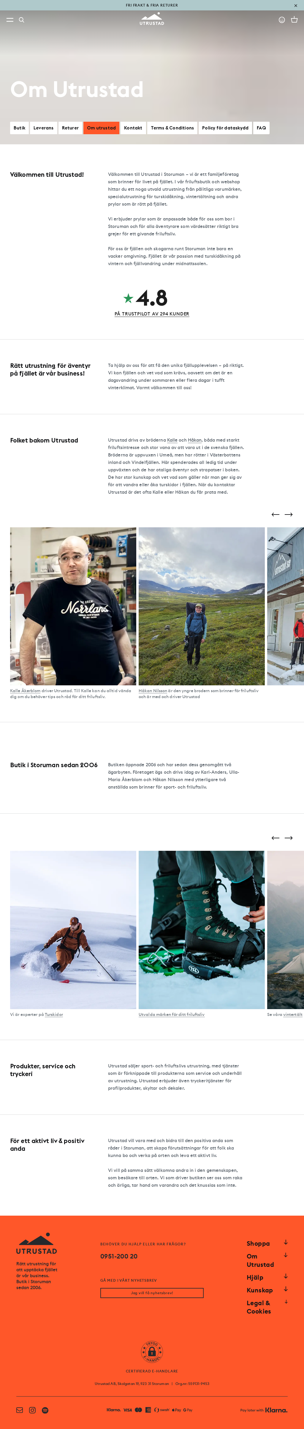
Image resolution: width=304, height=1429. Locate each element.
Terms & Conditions (172, 128)
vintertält (293, 1014)
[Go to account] (282, 20)
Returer (70, 128)
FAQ (261, 128)
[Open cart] (294, 19)
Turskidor (54, 1014)
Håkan (195, 440)
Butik (19, 128)
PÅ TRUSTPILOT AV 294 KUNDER (152, 314)
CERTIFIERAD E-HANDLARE (152, 1371)
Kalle (172, 440)
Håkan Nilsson (153, 690)
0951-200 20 (118, 1256)
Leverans (44, 128)
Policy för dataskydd (225, 128)
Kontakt (133, 128)
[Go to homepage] (152, 18)
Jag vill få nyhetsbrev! (152, 1293)
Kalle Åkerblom (25, 690)
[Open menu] (9, 20)
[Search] (22, 20)
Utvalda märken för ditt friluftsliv (172, 1014)
